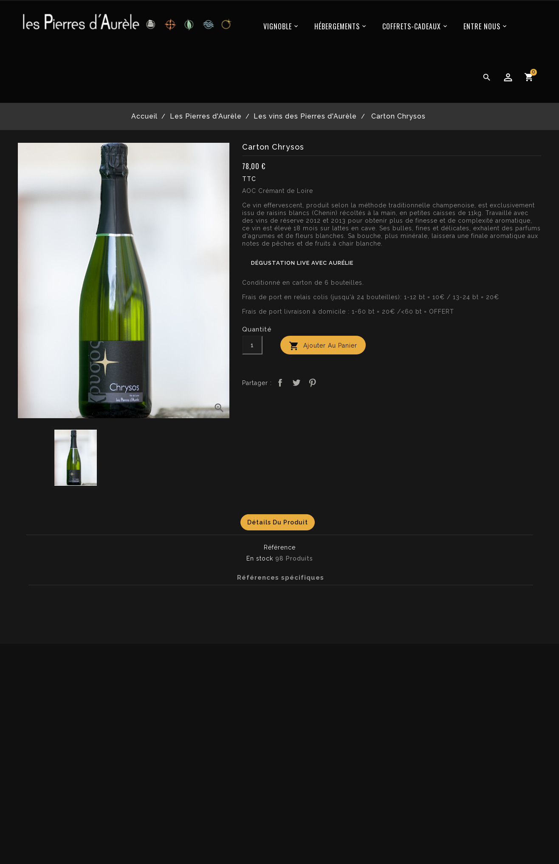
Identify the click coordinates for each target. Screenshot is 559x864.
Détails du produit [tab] (277, 522)
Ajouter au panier (323, 346)
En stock (259, 558)
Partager (280, 383)
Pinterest (313, 383)
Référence (280, 547)
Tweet (296, 383)
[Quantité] (252, 345)
